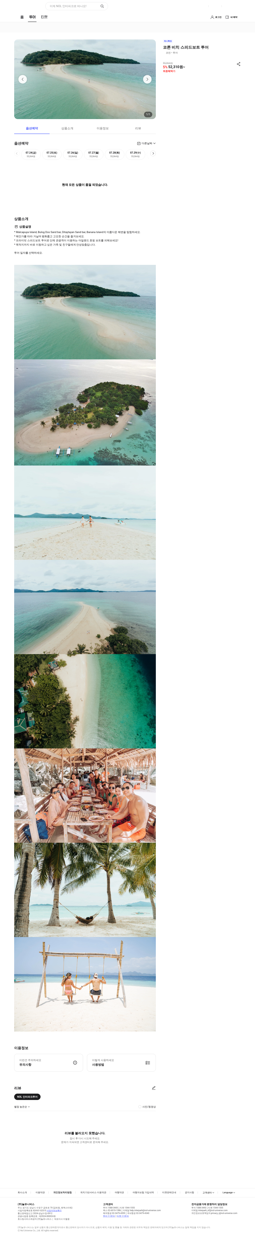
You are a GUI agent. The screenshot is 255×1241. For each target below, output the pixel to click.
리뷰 (138, 128)
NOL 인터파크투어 (27, 1096)
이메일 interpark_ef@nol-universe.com (209, 1210)
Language (228, 1192)
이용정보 (103, 128)
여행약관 (119, 1192)
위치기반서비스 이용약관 (93, 1192)
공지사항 (189, 1192)
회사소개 (22, 1192)
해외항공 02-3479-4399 (114, 1213)
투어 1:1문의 (109, 1216)
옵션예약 (32, 128)
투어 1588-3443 (110, 1207)
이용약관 (40, 1192)
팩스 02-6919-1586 (112, 1210)
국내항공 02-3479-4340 (138, 1213)
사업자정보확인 (54, 1210)
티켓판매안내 (169, 1192)
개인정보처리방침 (62, 1192)
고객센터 (207, 1192)
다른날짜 (147, 143)
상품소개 (67, 128)
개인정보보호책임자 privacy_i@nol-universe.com (214, 1213)
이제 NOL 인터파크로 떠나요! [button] (68, 6)
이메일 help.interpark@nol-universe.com (142, 1210)
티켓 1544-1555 (127, 1207)
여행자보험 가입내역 (143, 1192)
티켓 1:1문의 (123, 1216)
